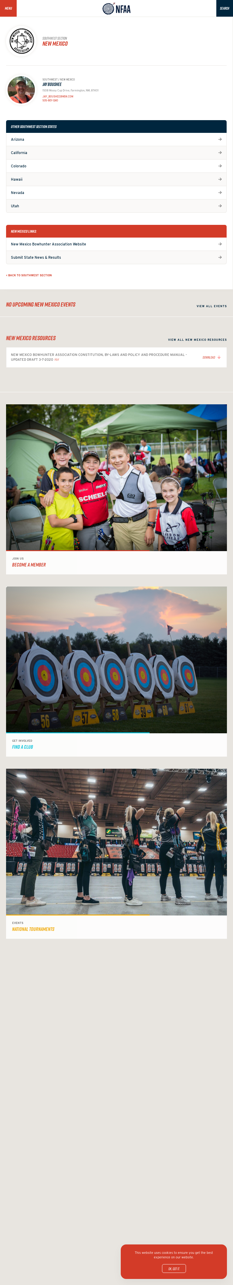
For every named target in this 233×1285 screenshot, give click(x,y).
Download (209, 357)
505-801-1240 (50, 100)
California (19, 152)
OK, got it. (174, 1268)
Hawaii (16, 179)
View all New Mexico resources (197, 339)
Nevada (17, 192)
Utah (15, 206)
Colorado (18, 166)
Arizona (17, 139)
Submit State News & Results (36, 257)
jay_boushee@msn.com (57, 96)
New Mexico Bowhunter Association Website (48, 244)
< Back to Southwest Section (29, 275)
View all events (212, 306)
